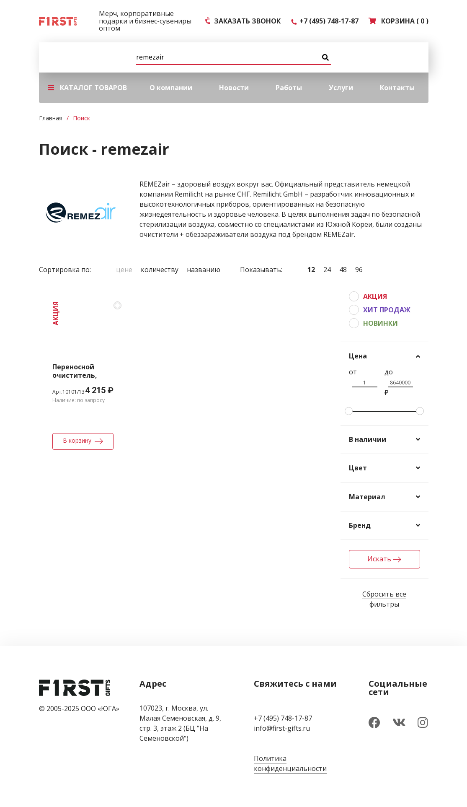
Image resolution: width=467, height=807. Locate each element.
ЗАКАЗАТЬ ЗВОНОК (243, 21)
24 (327, 269)
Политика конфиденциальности (290, 763)
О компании (171, 87)
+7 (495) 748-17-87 (325, 21)
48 (343, 269)
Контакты (397, 87)
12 (311, 269)
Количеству (159, 269)
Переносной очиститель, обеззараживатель (86, 375)
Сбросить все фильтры (384, 599)
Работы (289, 87)
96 (359, 269)
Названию (203, 269)
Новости (234, 87)
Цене (124, 269)
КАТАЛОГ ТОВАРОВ (87, 87)
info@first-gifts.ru (282, 728)
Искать (384, 558)
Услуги (341, 87)
